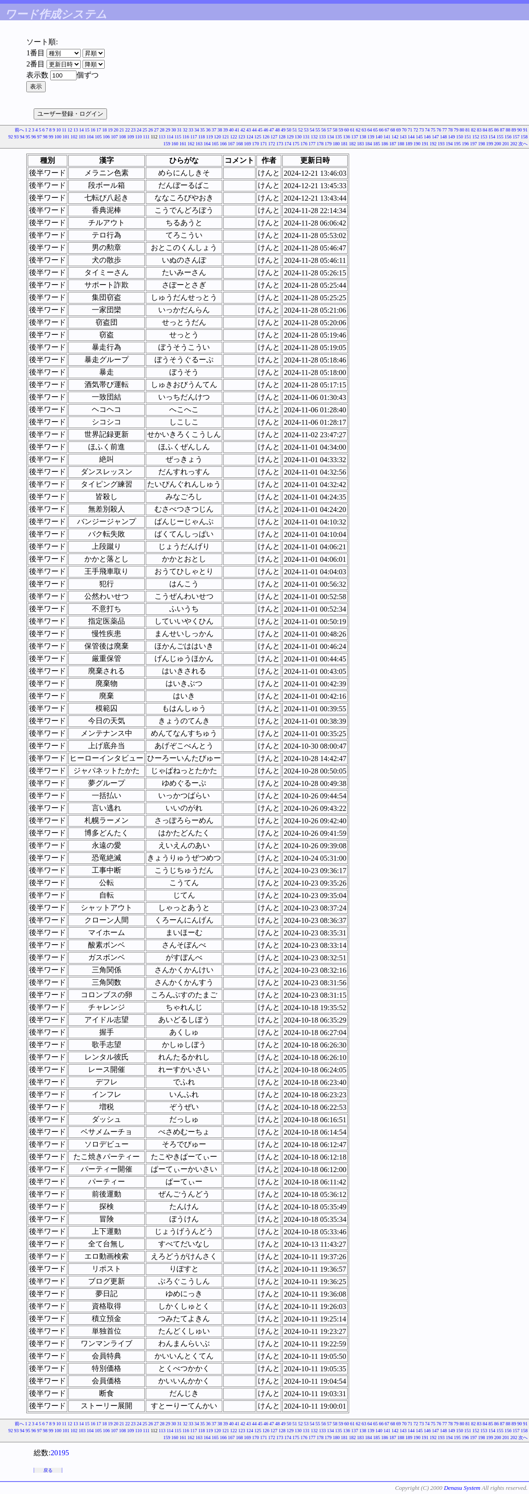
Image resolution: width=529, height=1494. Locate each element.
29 (168, 129)
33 (191, 129)
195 (457, 143)
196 (465, 143)
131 (306, 136)
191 (425, 143)
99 (50, 136)
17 (98, 129)
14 (81, 129)
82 (473, 129)
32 (185, 129)
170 (255, 143)
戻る (48, 1470)
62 (358, 129)
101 (65, 136)
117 (193, 136)
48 (277, 129)
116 (185, 136)
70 (404, 129)
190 (417, 143)
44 (254, 129)
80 (462, 129)
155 (500, 136)
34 (197, 129)
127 (274, 136)
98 (45, 136)
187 (392, 143)
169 (247, 143)
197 (473, 143)
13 (75, 129)
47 (271, 129)
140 (378, 136)
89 (513, 129)
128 (282, 136)
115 (177, 136)
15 (87, 129)
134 (330, 136)
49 (283, 129)
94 (22, 136)
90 (519, 129)
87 (502, 129)
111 (146, 136)
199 (489, 143)
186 (384, 143)
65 (375, 129)
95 (27, 136)
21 (121, 129)
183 (360, 143)
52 (300, 129)
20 (116, 129)
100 (57, 136)
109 (130, 136)
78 (450, 129)
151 (467, 136)
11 (64, 129)
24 (139, 129)
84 (485, 129)
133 (322, 136)
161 (182, 143)
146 (427, 136)
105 (98, 136)
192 (433, 143)
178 (320, 143)
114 (169, 136)
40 (231, 129)
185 (376, 143)
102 (74, 136)
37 (214, 129)
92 (10, 136)
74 (427, 129)
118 (201, 136)
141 (387, 136)
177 (312, 143)
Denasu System (462, 1487)
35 (202, 129)
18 (104, 129)
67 (387, 129)
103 (81, 136)
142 (395, 136)
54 (312, 129)
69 (398, 129)
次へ (523, 143)
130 (298, 136)
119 (209, 136)
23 (133, 129)
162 (191, 143)
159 (166, 143)
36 (208, 129)
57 (329, 129)
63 (364, 129)
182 (352, 143)
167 (231, 143)
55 (317, 129)
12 (70, 129)
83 (479, 129)
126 (265, 136)
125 (258, 136)
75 (433, 129)
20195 (60, 1453)
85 (490, 129)
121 (225, 136)
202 (514, 143)
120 (217, 136)
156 (508, 136)
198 (481, 143)
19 (110, 129)
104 (90, 136)
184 (368, 143)
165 (215, 143)
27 (156, 129)
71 (410, 129)
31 (179, 129)
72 (416, 129)
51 (294, 129)
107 (114, 136)
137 (354, 136)
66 (381, 129)
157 (516, 136)
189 (408, 143)
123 (241, 136)
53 (306, 129)
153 (484, 136)
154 (491, 136)
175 (295, 143)
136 (346, 136)
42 (243, 129)
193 (441, 143)
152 (475, 136)
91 (525, 129)
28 (162, 129)
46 (266, 129)
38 (220, 129)
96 (33, 136)
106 (106, 136)
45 (260, 129)
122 (233, 136)
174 (288, 143)
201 (505, 143)
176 (304, 143)
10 (58, 129)
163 (199, 143)
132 (314, 136)
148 (443, 136)
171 (263, 143)
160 (175, 143)
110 (138, 136)
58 (335, 129)
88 (508, 129)
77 (444, 129)
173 (279, 143)
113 (162, 136)
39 (225, 129)
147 (435, 136)
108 (122, 136)
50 (289, 129)
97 (39, 136)
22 (127, 129)
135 (338, 136)
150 (459, 136)
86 (496, 129)
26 (151, 129)
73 (421, 129)
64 (370, 129)
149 (451, 136)
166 (223, 143)
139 (371, 136)
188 (401, 143)
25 (145, 129)
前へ (19, 129)
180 (336, 143)
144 (411, 136)
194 (449, 143)
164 (207, 143)
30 (174, 129)
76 (439, 129)
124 (249, 136)
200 (497, 143)
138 (362, 136)
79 (456, 129)
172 (271, 143)
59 (341, 129)
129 (290, 136)
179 (328, 143)
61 (352, 129)
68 (393, 129)
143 (403, 136)
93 (16, 136)
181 (344, 143)
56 (323, 129)
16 (93, 129)
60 (347, 129)
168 (239, 143)
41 (237, 129)
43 (248, 129)
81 (467, 129)
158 (524, 136)
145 (419, 136)
